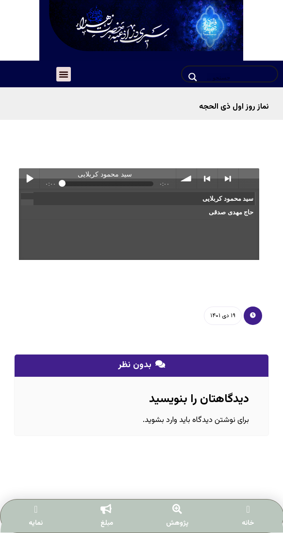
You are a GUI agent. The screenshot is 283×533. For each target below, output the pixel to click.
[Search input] (239, 77)
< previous (207, 178)
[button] (63, 74)
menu (249, 178)
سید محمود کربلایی (226, 198)
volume (186, 178)
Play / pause (29, 178)
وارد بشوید (161, 420)
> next (228, 178)
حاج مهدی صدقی (230, 212)
